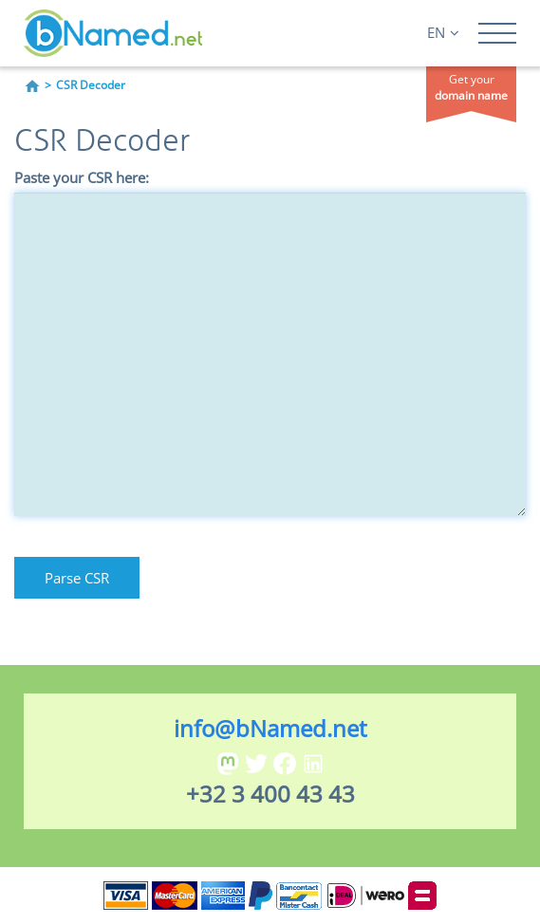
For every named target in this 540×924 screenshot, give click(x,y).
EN (443, 32)
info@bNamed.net (270, 728)
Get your (471, 87)
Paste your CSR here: (81, 177)
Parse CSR (77, 577)
